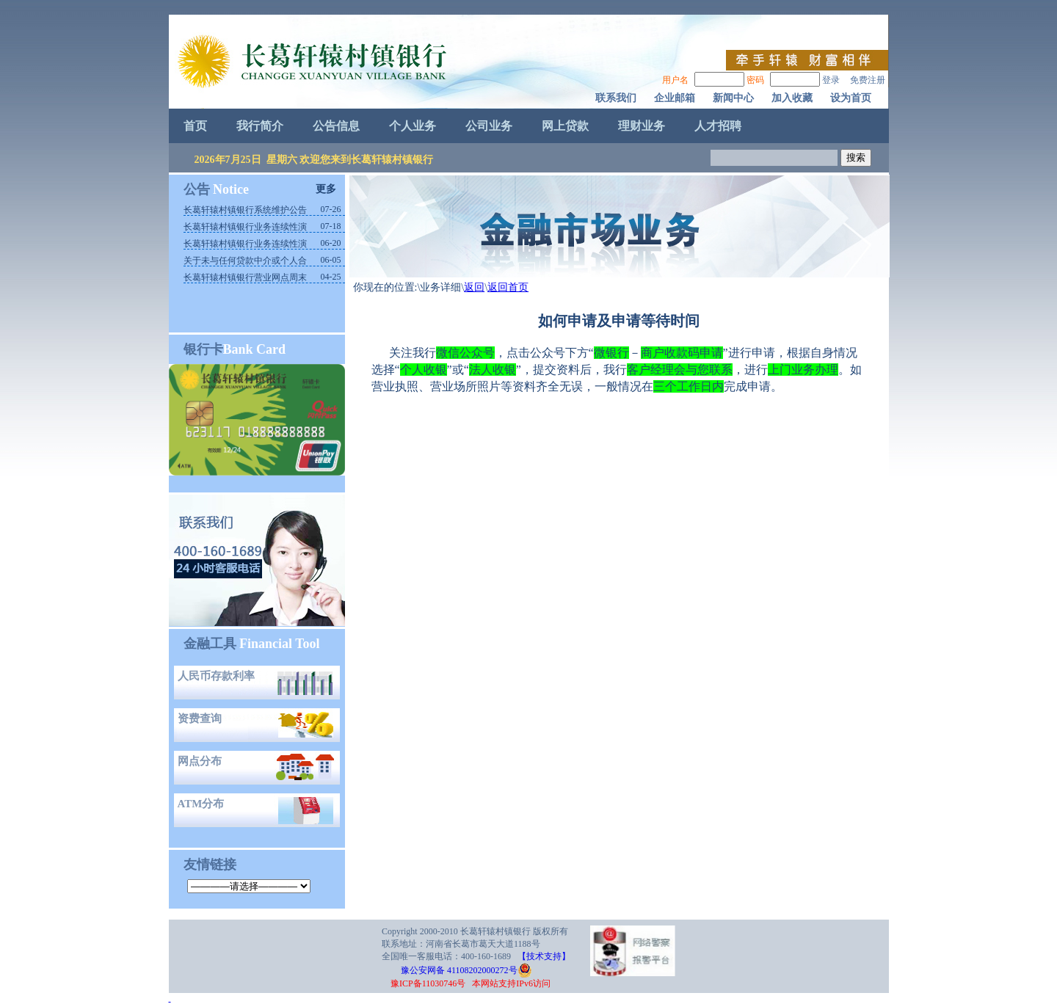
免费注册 (867, 80)
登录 (831, 80)
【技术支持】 (543, 956)
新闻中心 (733, 97)
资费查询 (200, 718)
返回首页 (507, 287)
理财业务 (641, 126)
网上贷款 (565, 126)
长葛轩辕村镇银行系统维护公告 (245, 210)
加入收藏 (792, 97)
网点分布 (200, 761)
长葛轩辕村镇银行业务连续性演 (245, 227)
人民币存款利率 (216, 676)
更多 (326, 188)
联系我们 (615, 97)
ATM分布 (201, 804)
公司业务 (488, 126)
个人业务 (412, 126)
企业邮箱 (674, 97)
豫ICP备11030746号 (428, 983)
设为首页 (850, 97)
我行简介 (259, 126)
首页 (195, 126)
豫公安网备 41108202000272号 (451, 970)
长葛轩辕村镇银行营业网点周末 (245, 277)
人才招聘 (717, 126)
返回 (474, 287)
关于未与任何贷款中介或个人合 (245, 260)
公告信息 (336, 126)
